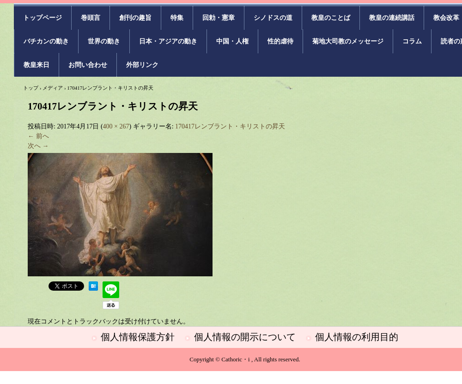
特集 (176, 17)
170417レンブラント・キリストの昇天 (230, 126)
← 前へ (38, 136)
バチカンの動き (46, 41)
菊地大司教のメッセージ (347, 41)
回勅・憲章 (218, 17)
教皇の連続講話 (391, 17)
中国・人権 (232, 41)
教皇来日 (36, 64)
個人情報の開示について (245, 336)
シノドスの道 (273, 17)
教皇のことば (330, 17)
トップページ (42, 17)
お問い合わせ (87, 64)
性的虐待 (280, 41)
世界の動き (104, 41)
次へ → (38, 145)
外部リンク (142, 64)
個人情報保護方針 (138, 336)
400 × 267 (116, 126)
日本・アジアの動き (168, 41)
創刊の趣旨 (135, 17)
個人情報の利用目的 (356, 336)
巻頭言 (90, 17)
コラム (412, 41)
